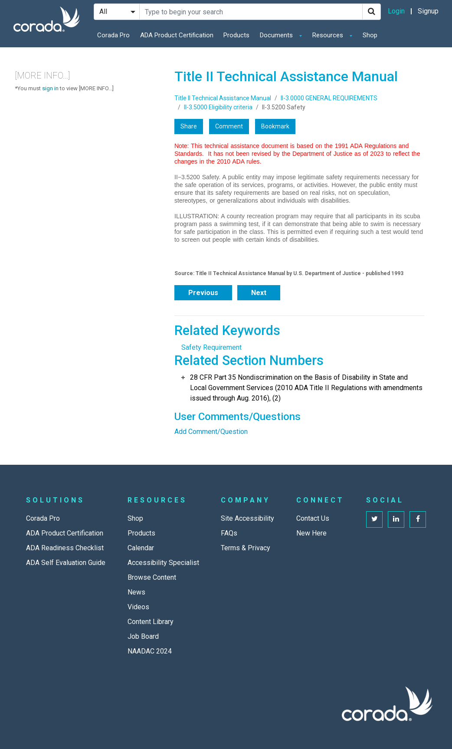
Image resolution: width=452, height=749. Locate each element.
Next (258, 293)
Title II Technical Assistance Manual (222, 98)
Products (236, 35)
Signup (428, 11)
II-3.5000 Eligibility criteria (218, 107)
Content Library (151, 622)
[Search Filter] (117, 11)
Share (188, 126)
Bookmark (275, 126)
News (136, 592)
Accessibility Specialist (163, 562)
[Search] (371, 11)
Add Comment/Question (211, 431)
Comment (229, 126)
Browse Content (152, 577)
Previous (203, 293)
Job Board (143, 636)
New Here (311, 533)
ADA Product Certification (176, 35)
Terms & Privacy (245, 548)
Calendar (141, 548)
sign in (50, 88)
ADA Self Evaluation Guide (65, 562)
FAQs (229, 533)
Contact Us (312, 518)
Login (396, 11)
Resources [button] (328, 35)
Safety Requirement (211, 347)
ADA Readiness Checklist (65, 548)
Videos (138, 607)
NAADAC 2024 (150, 651)
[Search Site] (251, 11)
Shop (370, 35)
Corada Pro (113, 35)
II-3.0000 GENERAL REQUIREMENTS (329, 98)
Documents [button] (277, 35)
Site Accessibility (247, 518)
